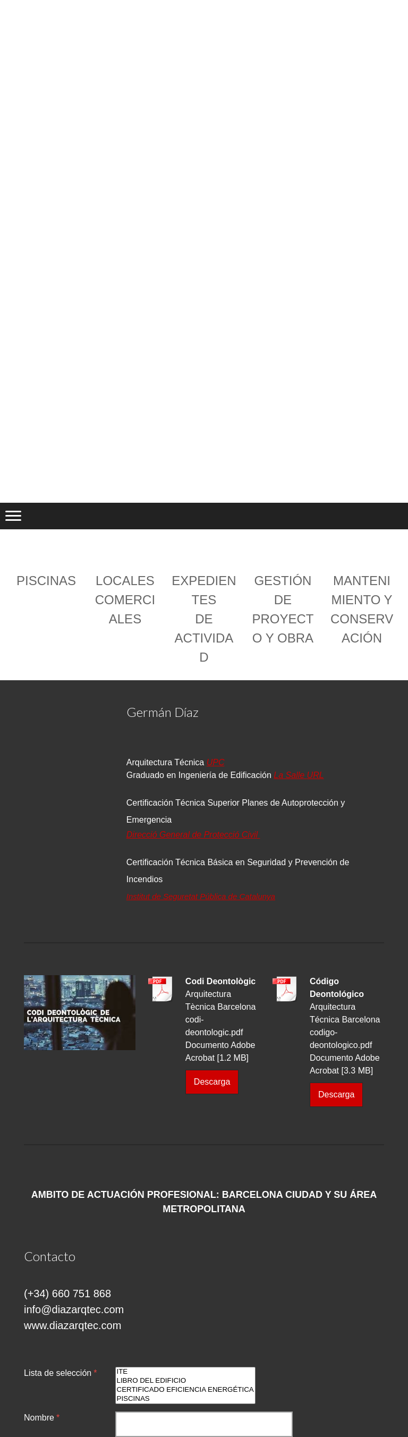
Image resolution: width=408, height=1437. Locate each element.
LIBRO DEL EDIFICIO (185, 1380)
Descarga (212, 1081)
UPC (216, 762)
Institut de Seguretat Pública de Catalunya (200, 896)
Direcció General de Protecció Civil (193, 834)
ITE (185, 1371)
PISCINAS (185, 1399)
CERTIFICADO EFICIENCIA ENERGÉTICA (185, 1389)
